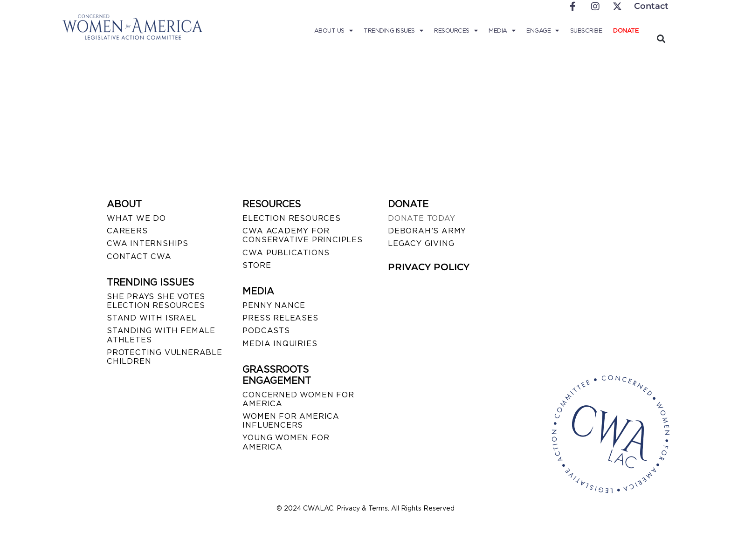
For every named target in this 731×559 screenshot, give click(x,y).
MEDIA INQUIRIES (279, 343)
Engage (542, 31)
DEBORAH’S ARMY (427, 230)
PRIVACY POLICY (428, 267)
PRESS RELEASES (280, 318)
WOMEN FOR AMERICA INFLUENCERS (290, 420)
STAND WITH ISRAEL (152, 318)
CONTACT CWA (139, 256)
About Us (333, 31)
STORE (256, 265)
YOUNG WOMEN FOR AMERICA (285, 442)
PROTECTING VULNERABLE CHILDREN (164, 357)
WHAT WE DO (136, 218)
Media (502, 31)
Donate (625, 30)
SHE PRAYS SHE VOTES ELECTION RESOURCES (156, 301)
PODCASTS (266, 330)
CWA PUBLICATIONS (286, 252)
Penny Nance (273, 305)
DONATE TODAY (421, 218)
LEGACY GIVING (421, 243)
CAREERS (127, 230)
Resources (455, 31)
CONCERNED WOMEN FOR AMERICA (298, 399)
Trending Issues (393, 31)
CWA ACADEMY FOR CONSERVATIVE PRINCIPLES (302, 235)
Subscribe (586, 30)
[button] (661, 38)
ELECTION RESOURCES (291, 218)
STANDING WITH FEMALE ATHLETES (161, 335)
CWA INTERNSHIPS (147, 243)
